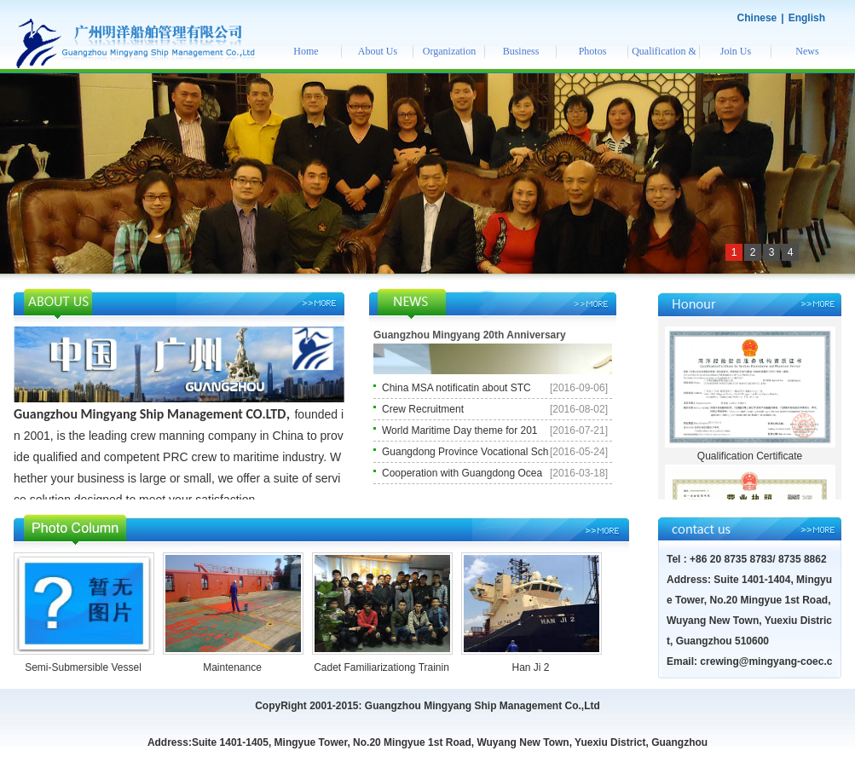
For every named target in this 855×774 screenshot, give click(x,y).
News (806, 51)
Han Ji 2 (530, 667)
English (807, 18)
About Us (377, 51)
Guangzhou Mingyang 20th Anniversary (469, 335)
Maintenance (232, 667)
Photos (593, 51)
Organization (449, 51)
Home (305, 51)
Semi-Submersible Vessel (83, 667)
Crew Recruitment (423, 409)
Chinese (757, 18)
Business (521, 51)
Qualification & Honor (664, 56)
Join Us (735, 51)
